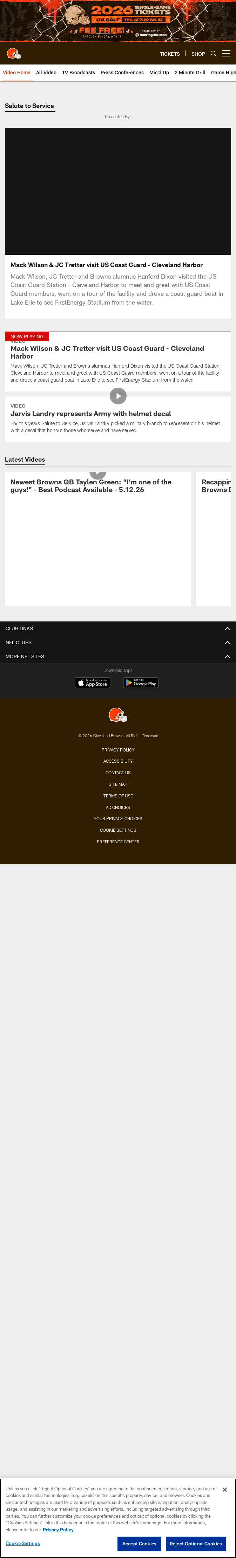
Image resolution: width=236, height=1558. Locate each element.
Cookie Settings (118, 830)
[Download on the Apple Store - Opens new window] (92, 683)
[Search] (213, 53)
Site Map (118, 784)
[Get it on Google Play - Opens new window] (140, 686)
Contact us (118, 772)
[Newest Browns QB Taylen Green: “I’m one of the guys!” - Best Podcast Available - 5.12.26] (98, 487)
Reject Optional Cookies (196, 1543)
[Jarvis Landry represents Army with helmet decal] (118, 419)
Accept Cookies (139, 1543)
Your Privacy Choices (118, 818)
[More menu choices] (226, 53)
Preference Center (118, 841)
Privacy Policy (118, 749)
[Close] (224, 1489)
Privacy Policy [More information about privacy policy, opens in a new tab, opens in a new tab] (58, 1529)
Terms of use (118, 795)
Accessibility (118, 760)
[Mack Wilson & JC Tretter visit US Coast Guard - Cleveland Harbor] (118, 362)
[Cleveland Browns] (118, 715)
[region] (118, 1518)
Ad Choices (118, 807)
